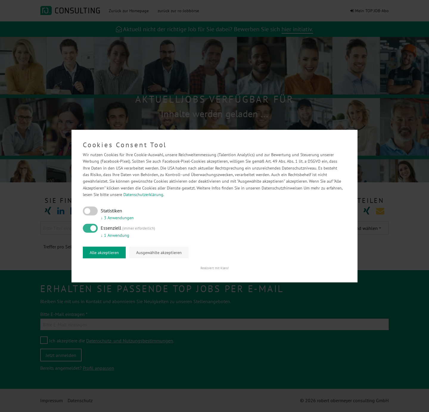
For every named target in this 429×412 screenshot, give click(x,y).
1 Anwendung (115, 235)
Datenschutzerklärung (143, 195)
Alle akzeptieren (104, 252)
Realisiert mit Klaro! (214, 268)
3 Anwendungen (117, 218)
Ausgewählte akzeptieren (159, 252)
